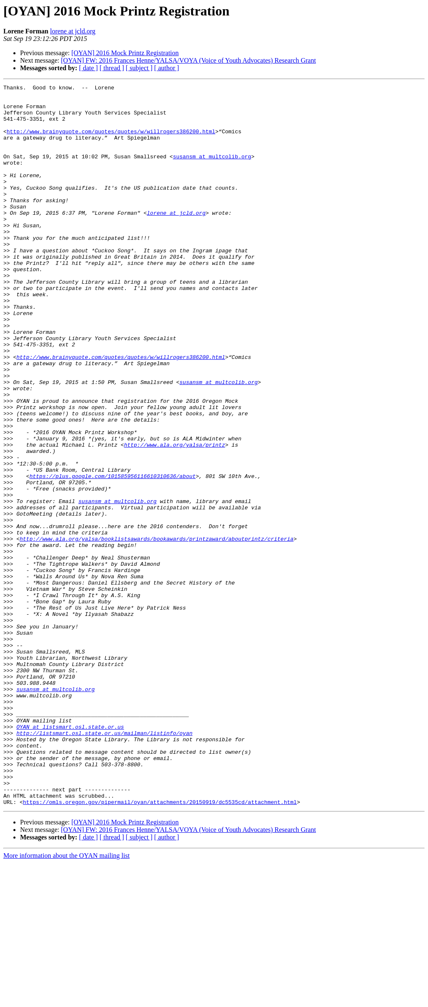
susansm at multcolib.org (212, 171)
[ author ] (166, 67)
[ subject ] (139, 67)
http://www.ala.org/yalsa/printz (174, 517)
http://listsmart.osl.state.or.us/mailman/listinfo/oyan (104, 863)
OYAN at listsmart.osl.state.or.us (70, 856)
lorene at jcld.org (73, 31)
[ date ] (88, 67)
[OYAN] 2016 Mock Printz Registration (125, 52)
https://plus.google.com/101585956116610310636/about (112, 555)
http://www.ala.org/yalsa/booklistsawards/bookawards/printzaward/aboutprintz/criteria (156, 630)
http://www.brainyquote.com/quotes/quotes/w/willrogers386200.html (111, 141)
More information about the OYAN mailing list (66, 999)
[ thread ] (111, 67)
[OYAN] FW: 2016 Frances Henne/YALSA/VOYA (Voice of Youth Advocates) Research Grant (188, 60)
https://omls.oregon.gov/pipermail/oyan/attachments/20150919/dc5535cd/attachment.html (160, 946)
